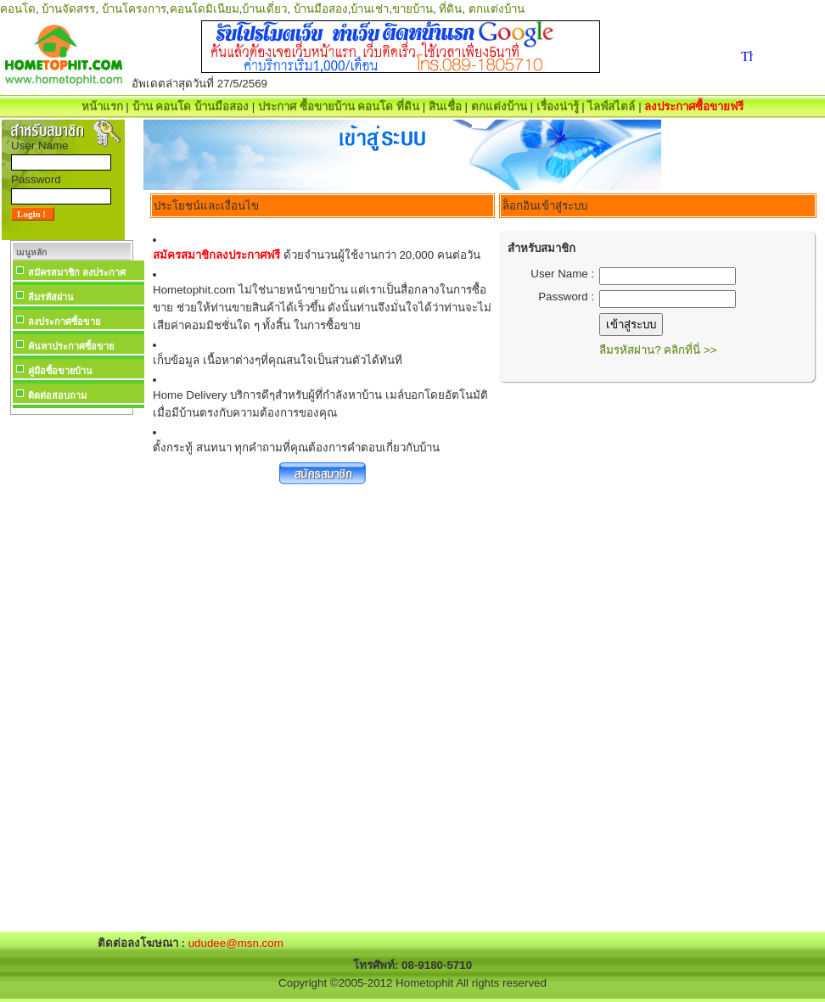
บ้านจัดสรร (68, 9)
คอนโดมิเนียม (204, 9)
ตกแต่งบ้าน (497, 9)
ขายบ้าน (412, 9)
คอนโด (18, 9)
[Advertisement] (71, 673)
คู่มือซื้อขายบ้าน (60, 371)
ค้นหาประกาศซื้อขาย (71, 346)
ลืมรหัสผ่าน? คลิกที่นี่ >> (657, 350)
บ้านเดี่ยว (264, 9)
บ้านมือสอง (321, 9)
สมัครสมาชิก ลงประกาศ (77, 272)
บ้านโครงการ (134, 9)
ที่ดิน (450, 9)
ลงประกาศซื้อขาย (64, 321)
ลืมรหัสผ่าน (51, 297)
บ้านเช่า (370, 9)
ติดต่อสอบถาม (57, 395)
